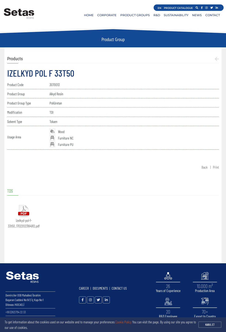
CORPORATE (107, 15)
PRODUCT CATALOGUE (178, 7)
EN (159, 7)
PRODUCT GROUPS (135, 15)
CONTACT (212, 15)
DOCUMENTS (100, 288)
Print (216, 167)
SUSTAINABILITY (176, 15)
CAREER (84, 288)
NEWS (197, 15)
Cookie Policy (123, 322)
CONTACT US (119, 288)
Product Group (113, 39)
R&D (156, 15)
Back (205, 167)
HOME (89, 15)
